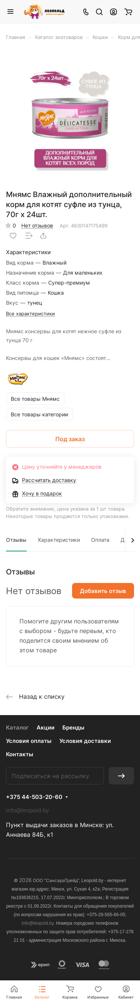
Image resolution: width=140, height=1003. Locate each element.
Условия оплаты (29, 740)
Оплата (100, 540)
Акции (46, 727)
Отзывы (16, 540)
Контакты (19, 754)
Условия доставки (85, 740)
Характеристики (59, 540)
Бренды (73, 727)
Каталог (17, 727)
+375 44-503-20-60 (34, 797)
